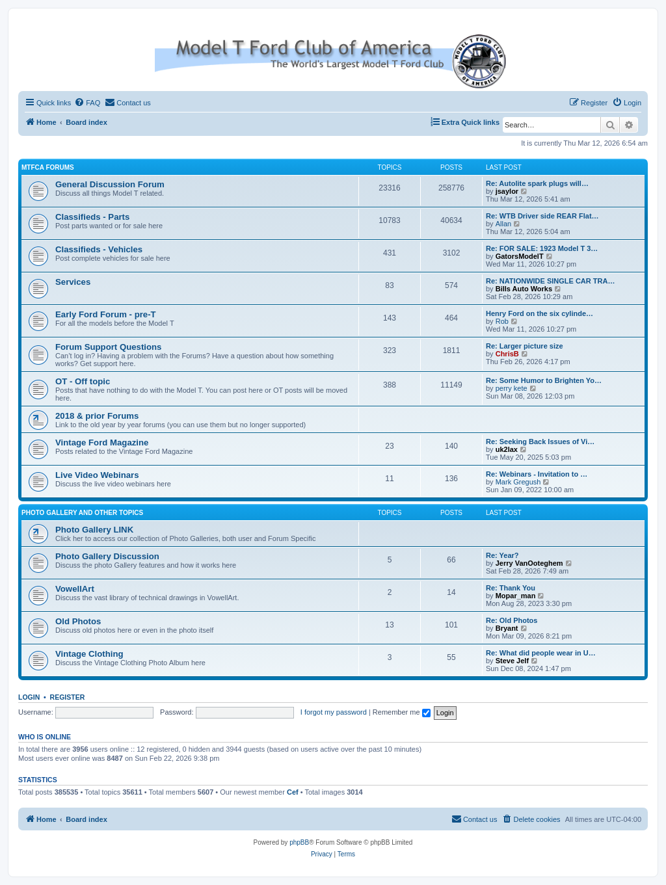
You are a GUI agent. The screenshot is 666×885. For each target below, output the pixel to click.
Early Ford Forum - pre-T (105, 314)
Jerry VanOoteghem (529, 563)
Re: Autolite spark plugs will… (537, 183)
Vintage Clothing (89, 654)
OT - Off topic (82, 381)
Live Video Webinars (97, 475)
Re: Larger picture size (524, 346)
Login (29, 697)
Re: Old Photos (511, 620)
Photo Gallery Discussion (107, 556)
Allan (503, 224)
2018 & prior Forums (97, 416)
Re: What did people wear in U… (541, 653)
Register (67, 697)
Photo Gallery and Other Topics (82, 512)
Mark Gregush (518, 482)
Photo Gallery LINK (94, 530)
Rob (502, 321)
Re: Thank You (510, 588)
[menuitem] (87, 103)
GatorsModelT (520, 256)
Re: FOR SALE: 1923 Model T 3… (542, 248)
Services (72, 282)
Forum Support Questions (108, 347)
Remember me (402, 712)
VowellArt (74, 589)
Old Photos (78, 621)
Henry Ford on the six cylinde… (539, 313)
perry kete (511, 388)
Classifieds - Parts (92, 217)
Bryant (507, 628)
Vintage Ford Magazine (101, 442)
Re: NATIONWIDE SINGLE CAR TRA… (550, 281)
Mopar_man (516, 596)
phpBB (299, 842)
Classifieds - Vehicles (98, 249)
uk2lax (507, 449)
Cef (293, 792)
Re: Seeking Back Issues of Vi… (540, 441)
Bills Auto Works (524, 289)
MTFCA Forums (47, 167)
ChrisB (507, 354)
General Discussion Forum (110, 184)
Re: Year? (502, 555)
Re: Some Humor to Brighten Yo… (544, 380)
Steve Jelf (512, 661)
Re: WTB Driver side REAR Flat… (542, 216)
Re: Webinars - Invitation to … (536, 474)
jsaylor (507, 191)
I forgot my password (333, 712)
